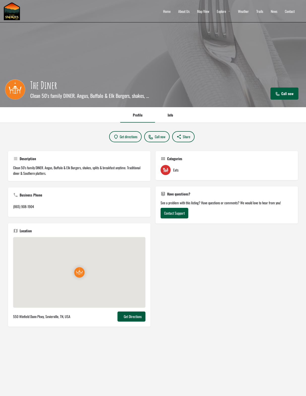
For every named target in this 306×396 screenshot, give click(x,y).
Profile (137, 115)
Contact (290, 11)
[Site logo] (12, 10)
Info (170, 115)
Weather (243, 11)
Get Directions (133, 316)
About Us (184, 11)
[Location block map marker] (79, 272)
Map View (203, 11)
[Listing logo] (15, 89)
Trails (259, 11)
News (274, 11)
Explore (221, 11)
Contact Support (174, 213)
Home (167, 11)
